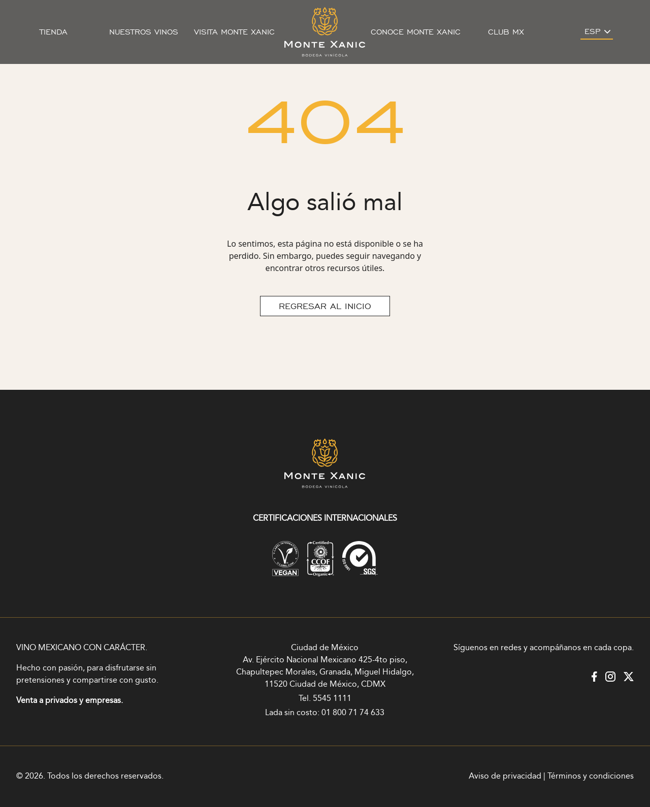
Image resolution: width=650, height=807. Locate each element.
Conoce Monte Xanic (416, 32)
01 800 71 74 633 (352, 713)
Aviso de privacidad (505, 776)
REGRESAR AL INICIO (325, 306)
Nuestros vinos (143, 32)
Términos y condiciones (590, 776)
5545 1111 (332, 698)
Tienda (54, 32)
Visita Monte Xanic (234, 32)
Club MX (506, 32)
